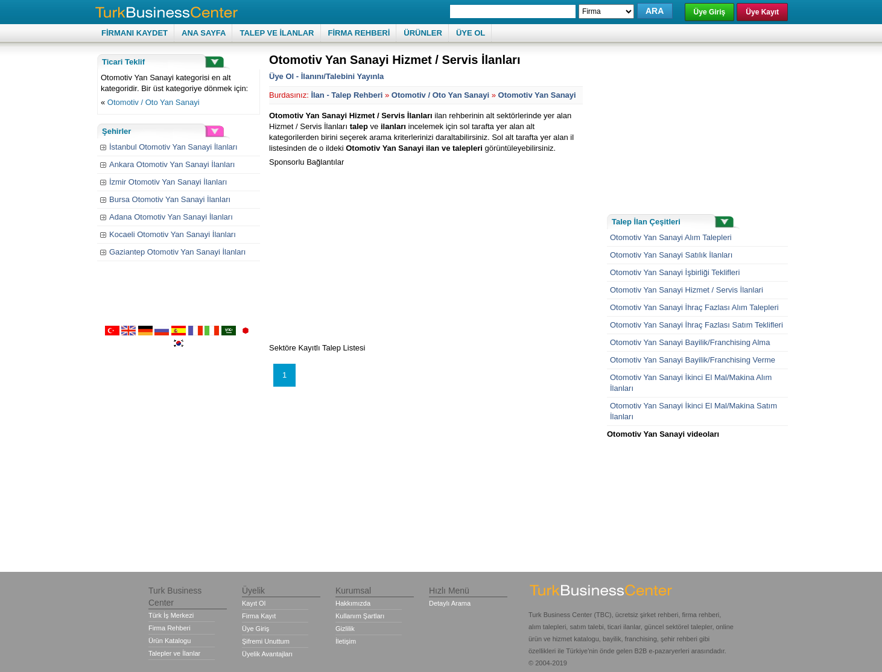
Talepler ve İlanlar (174, 653)
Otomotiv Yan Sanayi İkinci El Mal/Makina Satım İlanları (693, 411)
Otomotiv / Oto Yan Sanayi (153, 102)
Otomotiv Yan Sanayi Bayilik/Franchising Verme (692, 359)
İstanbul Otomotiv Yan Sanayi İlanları (173, 146)
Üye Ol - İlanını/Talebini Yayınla (326, 76)
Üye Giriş (710, 12)
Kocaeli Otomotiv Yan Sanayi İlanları (172, 234)
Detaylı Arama (450, 603)
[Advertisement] (370, 252)
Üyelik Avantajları (267, 654)
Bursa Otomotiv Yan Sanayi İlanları (169, 199)
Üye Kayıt (762, 12)
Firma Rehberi (169, 628)
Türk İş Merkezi (171, 615)
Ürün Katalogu (169, 640)
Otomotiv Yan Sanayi (537, 95)
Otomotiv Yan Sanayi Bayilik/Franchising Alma (690, 342)
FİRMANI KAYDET (134, 32)
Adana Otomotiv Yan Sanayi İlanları (171, 216)
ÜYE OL (470, 32)
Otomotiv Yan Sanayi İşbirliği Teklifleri (675, 272)
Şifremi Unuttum (266, 641)
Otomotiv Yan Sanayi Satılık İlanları (671, 254)
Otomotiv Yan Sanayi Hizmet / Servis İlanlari (686, 289)
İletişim (345, 641)
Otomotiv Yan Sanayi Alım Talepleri (671, 237)
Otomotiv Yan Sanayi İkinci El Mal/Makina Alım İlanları (691, 383)
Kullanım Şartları (359, 616)
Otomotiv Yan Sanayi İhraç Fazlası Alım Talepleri (694, 307)
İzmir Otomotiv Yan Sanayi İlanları (168, 181)
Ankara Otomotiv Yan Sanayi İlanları (172, 164)
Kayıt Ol (253, 603)
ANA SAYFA (204, 32)
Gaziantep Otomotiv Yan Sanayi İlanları (177, 251)
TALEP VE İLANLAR (277, 32)
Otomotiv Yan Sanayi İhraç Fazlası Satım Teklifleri (696, 324)
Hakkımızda (352, 603)
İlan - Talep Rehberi (346, 95)
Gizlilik (345, 628)
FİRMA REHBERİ (359, 32)
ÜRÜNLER (423, 32)
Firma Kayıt (259, 616)
